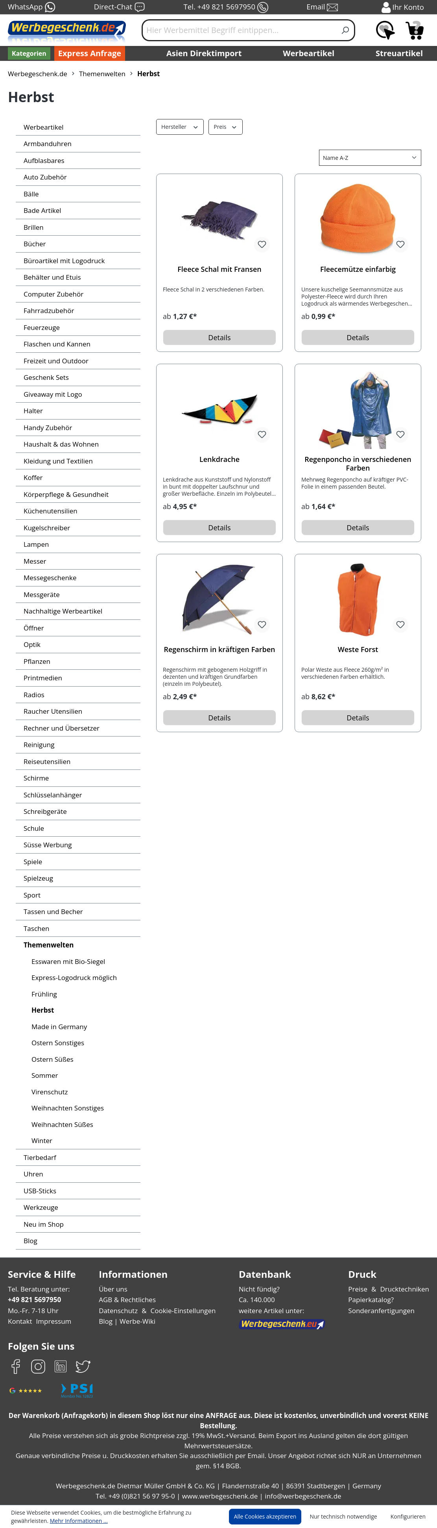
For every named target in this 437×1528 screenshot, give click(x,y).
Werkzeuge (40, 1207)
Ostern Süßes (52, 1059)
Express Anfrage (88, 53)
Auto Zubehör (44, 177)
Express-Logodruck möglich (72, 977)
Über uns (113, 1289)
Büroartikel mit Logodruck (62, 260)
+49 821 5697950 (34, 1299)
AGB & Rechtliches (128, 1299)
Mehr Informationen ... (75, 1520)
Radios (34, 694)
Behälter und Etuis (51, 277)
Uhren (33, 1174)
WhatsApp (31, 7)
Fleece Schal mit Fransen (219, 269)
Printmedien (41, 678)
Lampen (36, 544)
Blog (30, 1240)
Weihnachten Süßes (61, 1124)
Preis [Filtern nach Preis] (224, 126)
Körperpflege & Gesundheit (64, 494)
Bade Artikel (41, 210)
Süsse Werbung (47, 844)
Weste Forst (358, 649)
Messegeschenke (50, 577)
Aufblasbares (43, 160)
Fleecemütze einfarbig (358, 269)
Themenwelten (47, 945)
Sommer (44, 1075)
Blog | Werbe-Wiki (126, 1321)
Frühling (43, 994)
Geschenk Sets (46, 377)
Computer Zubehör (52, 294)
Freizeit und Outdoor (54, 361)
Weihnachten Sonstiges (66, 1108)
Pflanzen (37, 661)
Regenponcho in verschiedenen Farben (357, 463)
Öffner (33, 628)
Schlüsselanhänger (52, 795)
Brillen (33, 227)
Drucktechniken (406, 1289)
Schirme (36, 778)
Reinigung (39, 744)
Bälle (31, 194)
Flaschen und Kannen (56, 344)
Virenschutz (48, 1092)
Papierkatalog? (374, 1299)
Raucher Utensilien (52, 711)
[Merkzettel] (385, 30)
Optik (31, 644)
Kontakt (19, 1321)
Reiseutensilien (46, 761)
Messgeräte (41, 594)
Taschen (36, 928)
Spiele (33, 861)
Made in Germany (58, 1026)
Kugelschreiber (46, 527)
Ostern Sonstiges (57, 1042)
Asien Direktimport (204, 53)
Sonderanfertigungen (383, 1310)
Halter (32, 410)
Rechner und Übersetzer (60, 728)
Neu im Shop (43, 1224)
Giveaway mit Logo (52, 394)
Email (323, 7)
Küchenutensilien (49, 511)
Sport (32, 895)
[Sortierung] (370, 158)
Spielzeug (38, 878)
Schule (34, 828)
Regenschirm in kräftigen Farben (219, 649)
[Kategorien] (28, 53)
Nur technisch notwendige (348, 1516)
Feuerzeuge (41, 327)
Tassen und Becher (52, 911)
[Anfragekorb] (414, 30)
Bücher (34, 243)
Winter (41, 1140)
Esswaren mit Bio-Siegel (67, 961)
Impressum (51, 1321)
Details (219, 337)
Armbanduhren (46, 143)
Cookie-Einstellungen (181, 1310)
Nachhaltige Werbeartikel (61, 611)
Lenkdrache (219, 459)
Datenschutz (119, 1310)
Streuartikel (401, 53)
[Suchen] (345, 30)
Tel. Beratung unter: (37, 1289)
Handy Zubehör (47, 427)
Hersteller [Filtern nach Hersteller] (179, 126)
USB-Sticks (40, 1191)
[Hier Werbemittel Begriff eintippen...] (239, 30)
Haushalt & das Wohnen (60, 444)
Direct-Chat (119, 7)
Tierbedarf (39, 1157)
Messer (35, 561)
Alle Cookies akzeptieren (272, 1516)
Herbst (42, 1010)
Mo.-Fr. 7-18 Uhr (32, 1310)
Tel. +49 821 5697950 (225, 7)
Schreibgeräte (44, 811)
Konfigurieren (409, 1516)
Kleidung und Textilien (56, 461)
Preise (361, 1289)
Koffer (32, 477)
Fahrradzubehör (47, 310)
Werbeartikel (309, 53)
